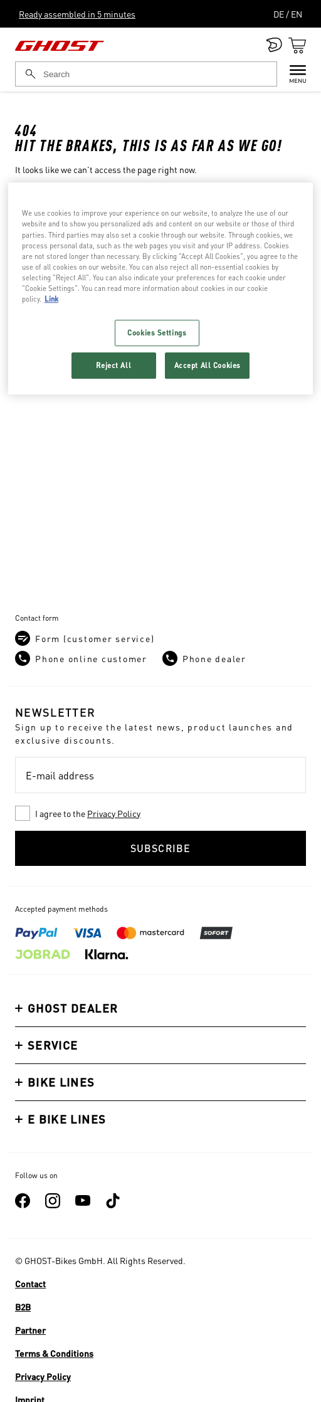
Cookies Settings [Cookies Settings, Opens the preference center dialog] (156, 332)
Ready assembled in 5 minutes (77, 13)
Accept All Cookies (207, 365)
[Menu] (291, 74)
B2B (23, 1306)
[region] (160, 288)
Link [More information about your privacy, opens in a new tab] (51, 298)
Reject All (113, 365)
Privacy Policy (113, 813)
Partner (30, 1330)
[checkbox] (160, 813)
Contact (30, 1283)
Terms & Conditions (54, 1353)
